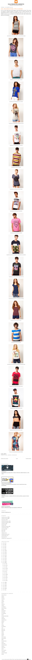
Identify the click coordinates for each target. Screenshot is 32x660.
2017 (4, 556)
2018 (4, 555)
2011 (4, 583)
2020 (4, 552)
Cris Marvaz (4, 606)
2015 (4, 559)
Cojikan (3, 605)
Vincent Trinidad (4, 652)
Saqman (3, 646)
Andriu (3, 600)
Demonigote (4, 610)
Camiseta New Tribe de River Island (16, 408)
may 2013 (4, 574)
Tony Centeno (4, 650)
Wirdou (3, 654)
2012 (4, 582)
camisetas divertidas (5, 521)
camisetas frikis (4, 527)
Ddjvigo (3, 609)
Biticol (3, 602)
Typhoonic (3, 651)
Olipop (3, 635)
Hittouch (3, 621)
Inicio (17, 458)
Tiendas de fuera (4, 518)
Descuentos (4, 519)
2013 (4, 562)
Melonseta (3, 630)
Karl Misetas (4, 626)
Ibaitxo (3, 622)
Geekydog (3, 618)
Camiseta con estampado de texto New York (16, 276)
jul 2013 (3, 571)
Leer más (30, 659)
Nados (3, 631)
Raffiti (2, 639)
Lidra (2, 627)
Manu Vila (3, 629)
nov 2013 (4, 565)
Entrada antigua (28, 458)
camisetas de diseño (5, 526)
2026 (4, 543)
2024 (4, 546)
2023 (4, 547)
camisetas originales (5, 522)
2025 (4, 544)
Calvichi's (3, 604)
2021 (4, 550)
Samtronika (3, 643)
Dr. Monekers (4, 613)
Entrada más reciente (4, 458)
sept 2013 (4, 568)
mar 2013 (4, 577)
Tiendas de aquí (4, 517)
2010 (4, 585)
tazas (3, 531)
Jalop (2, 623)
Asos (3, 10)
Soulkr (3, 648)
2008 (4, 588)
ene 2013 (4, 580)
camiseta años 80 (5, 534)
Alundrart (3, 598)
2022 (4, 549)
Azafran (3, 601)
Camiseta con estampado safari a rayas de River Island (16, 35)
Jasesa (3, 625)
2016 (4, 558)
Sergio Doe (3, 647)
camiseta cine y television (6, 538)
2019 (4, 553)
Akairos (3, 596)
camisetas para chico (26, 12)
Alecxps (3, 597)
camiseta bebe (4, 535)
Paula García (4, 638)
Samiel (3, 642)
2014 (4, 561)
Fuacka (3, 617)
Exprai (3, 614)
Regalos (3, 525)
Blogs (3, 530)
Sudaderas (3, 523)
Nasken (3, 634)
